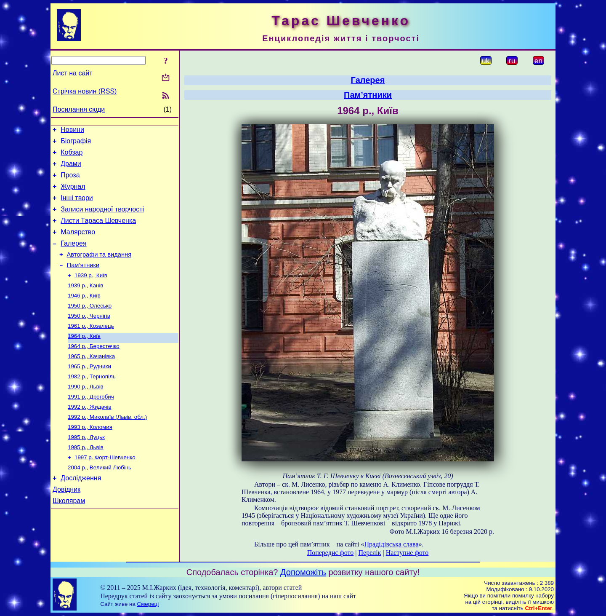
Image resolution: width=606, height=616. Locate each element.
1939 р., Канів (85, 303)
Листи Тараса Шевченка (98, 232)
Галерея (73, 257)
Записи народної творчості (102, 219)
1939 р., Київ (90, 292)
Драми (71, 168)
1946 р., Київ (84, 314)
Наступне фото (407, 552)
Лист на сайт (73, 73)
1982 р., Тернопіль (92, 402)
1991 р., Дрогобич (91, 424)
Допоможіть (303, 572)
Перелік (369, 552)
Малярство (78, 244)
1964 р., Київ (84, 358)
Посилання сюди (79, 109)
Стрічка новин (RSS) (85, 91)
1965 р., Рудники (89, 391)
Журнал (73, 194)
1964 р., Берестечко (94, 369)
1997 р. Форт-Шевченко (105, 490)
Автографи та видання (99, 269)
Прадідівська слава (391, 544)
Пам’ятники (83, 281)
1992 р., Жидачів (90, 435)
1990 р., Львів (86, 413)
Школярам (69, 537)
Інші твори (77, 206)
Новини (72, 130)
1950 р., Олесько (90, 325)
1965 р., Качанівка (91, 380)
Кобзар (71, 156)
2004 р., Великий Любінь (99, 501)
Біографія (76, 143)
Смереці (148, 604)
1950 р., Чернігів (89, 336)
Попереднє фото (330, 552)
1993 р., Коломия (90, 457)
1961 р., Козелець (91, 347)
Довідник (66, 525)
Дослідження (81, 512)
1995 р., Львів (86, 479)
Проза (70, 181)
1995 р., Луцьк (86, 468)
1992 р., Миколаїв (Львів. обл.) (107, 446)
